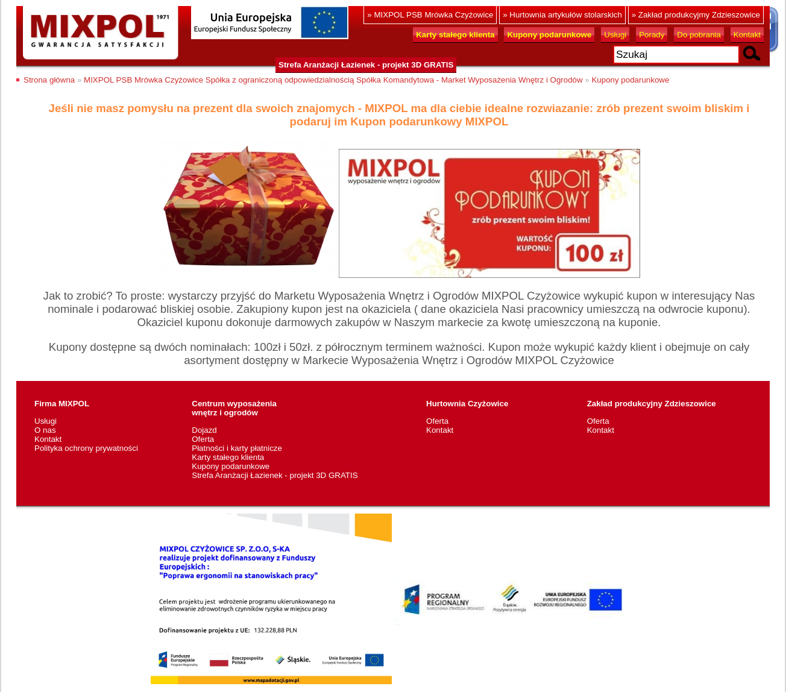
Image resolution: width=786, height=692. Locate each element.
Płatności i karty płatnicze (237, 448)
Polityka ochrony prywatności (86, 448)
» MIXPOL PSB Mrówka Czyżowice (430, 14)
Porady (651, 34)
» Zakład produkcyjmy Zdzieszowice (696, 14)
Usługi (615, 34)
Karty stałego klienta (228, 457)
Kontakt (747, 34)
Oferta (203, 439)
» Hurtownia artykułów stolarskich (562, 14)
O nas (45, 430)
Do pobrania (699, 34)
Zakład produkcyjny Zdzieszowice (651, 403)
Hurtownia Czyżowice (467, 403)
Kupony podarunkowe (630, 79)
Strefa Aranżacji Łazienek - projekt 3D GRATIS (365, 64)
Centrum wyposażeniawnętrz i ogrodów (234, 408)
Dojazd (204, 430)
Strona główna (49, 79)
